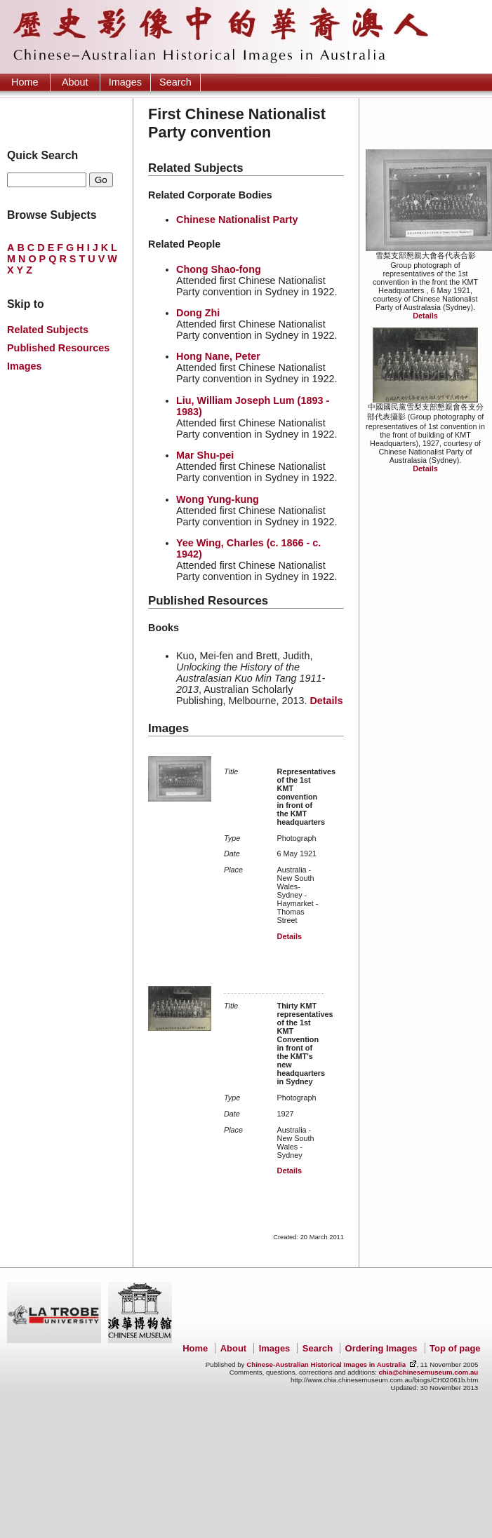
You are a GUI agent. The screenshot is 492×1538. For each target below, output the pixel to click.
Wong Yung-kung (217, 499)
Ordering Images (381, 1348)
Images (125, 82)
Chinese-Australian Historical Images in (326, 1364)
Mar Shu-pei (205, 455)
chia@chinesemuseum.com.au (428, 1372)
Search (175, 82)
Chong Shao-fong (218, 269)
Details (425, 315)
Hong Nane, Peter (218, 356)
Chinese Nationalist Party (237, 219)
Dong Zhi (198, 312)
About (75, 82)
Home (24, 82)
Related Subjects (47, 329)
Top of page (455, 1348)
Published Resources (58, 347)
